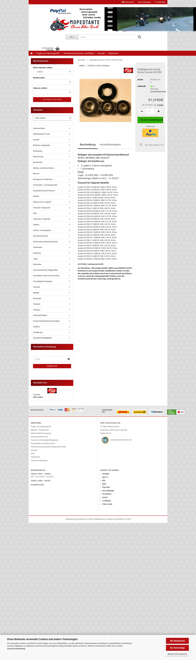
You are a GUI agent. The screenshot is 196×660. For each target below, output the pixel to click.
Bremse (36, 174)
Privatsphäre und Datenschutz (43, 443)
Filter (35, 213)
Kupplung (37, 253)
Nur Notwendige (177, 648)
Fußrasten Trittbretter (41, 219)
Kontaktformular (37, 485)
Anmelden (52, 366)
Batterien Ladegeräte (41, 145)
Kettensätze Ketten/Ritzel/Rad (45, 242)
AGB (32, 453)
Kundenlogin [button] (144, 2)
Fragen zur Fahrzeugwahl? (48, 53)
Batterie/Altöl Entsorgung (41, 433)
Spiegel (36, 293)
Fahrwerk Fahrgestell (41, 208)
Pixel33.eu (120, 519)
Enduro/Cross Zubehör (42, 202)
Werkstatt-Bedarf (40, 315)
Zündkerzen (38, 332)
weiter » (82, 65)
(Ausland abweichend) (158, 92)
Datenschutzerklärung (16, 649)
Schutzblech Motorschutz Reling (46, 276)
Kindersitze (37, 247)
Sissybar (36, 287)
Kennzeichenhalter (40, 236)
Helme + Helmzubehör (42, 230)
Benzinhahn (37, 162)
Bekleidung (37, 151)
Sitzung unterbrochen (39, 437)
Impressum (113, 53)
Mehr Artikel (38, 397)
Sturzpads (37, 298)
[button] (128, 2)
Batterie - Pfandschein (40, 430)
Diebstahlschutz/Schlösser (44, 191)
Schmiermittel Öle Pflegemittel (45, 270)
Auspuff (36, 140)
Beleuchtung (38, 156)
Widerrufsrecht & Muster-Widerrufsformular (48, 447)
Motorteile (37, 264)
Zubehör (36, 327)
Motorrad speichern (52, 99)
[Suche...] (72, 37)
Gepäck (36, 225)
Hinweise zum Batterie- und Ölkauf (79, 53)
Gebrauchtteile (39, 128)
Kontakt (101, 53)
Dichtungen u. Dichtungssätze (45, 185)
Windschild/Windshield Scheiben (46, 321)
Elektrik (36, 196)
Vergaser (36, 310)
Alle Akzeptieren (177, 641)
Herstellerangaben (110, 144)
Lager (35, 259)
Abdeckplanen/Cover (41, 134)
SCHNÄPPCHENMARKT (42, 338)
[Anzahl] (150, 111)
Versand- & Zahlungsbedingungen (44, 440)
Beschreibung (87, 144)
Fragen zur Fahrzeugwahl (41, 426)
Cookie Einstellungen (39, 460)
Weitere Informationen (177, 654)
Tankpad (36, 304)
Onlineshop (69, 519)
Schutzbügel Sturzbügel (42, 281)
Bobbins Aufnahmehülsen (43, 168)
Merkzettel (160, 2)
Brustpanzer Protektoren (43, 179)
